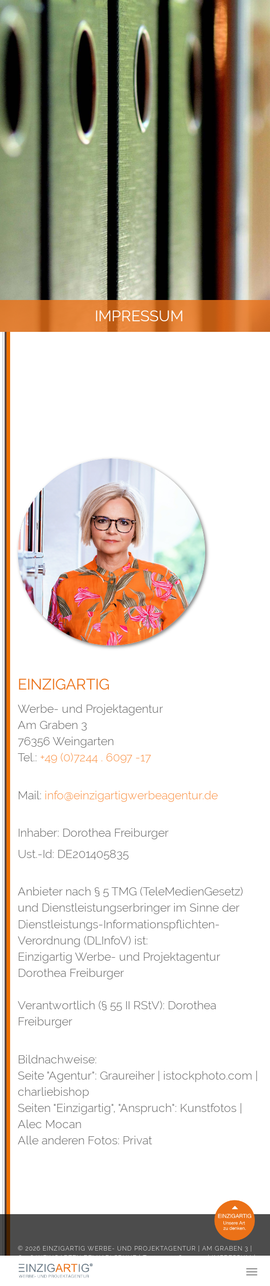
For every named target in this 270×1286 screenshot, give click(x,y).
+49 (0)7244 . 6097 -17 (95, 757)
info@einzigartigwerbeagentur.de (131, 795)
